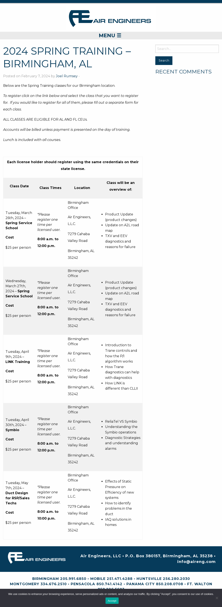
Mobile (98, 579)
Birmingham (45, 579)
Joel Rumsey (67, 76)
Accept (112, 600)
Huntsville (149, 579)
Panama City (140, 584)
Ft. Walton (199, 584)
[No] (217, 598)
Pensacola (83, 584)
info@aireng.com (196, 561)
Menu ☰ (110, 35)
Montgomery (24, 584)
